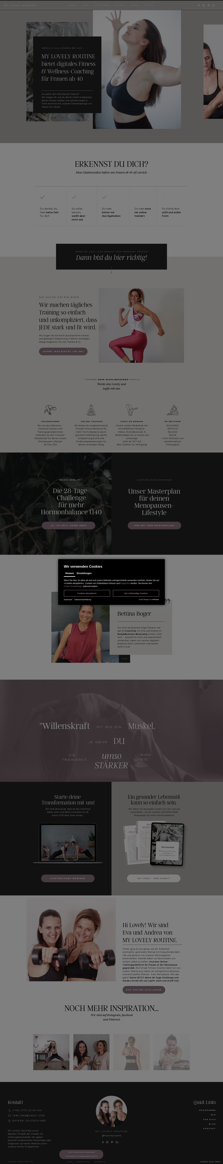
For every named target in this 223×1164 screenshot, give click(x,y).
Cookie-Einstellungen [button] (73, 586)
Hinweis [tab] (69, 573)
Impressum (68, 600)
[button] (87, 593)
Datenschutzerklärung (82, 600)
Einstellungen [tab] (84, 573)
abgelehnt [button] (125, 583)
